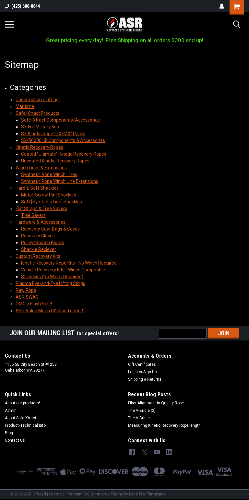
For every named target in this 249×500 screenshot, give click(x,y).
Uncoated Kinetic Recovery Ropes (55, 160)
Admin (11, 410)
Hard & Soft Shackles (37, 188)
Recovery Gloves (38, 235)
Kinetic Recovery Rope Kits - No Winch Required (69, 263)
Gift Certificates (142, 364)
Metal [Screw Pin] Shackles (48, 194)
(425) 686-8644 (22, 6)
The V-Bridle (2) (142, 410)
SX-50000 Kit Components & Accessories (63, 140)
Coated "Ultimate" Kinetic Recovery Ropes (63, 154)
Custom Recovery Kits (38, 256)
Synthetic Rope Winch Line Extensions (59, 181)
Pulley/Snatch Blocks (42, 242)
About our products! (22, 403)
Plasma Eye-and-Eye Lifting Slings (50, 283)
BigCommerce (97, 493)
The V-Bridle (139, 418)
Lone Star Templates (147, 493)
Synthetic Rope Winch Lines (49, 174)
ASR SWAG (27, 297)
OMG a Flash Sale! (34, 303)
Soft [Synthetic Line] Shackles (51, 201)
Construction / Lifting (37, 99)
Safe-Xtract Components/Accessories (60, 120)
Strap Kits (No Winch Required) (52, 276)
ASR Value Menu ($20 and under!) (50, 310)
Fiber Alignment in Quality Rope (156, 403)
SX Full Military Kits (40, 126)
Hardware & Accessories (40, 222)
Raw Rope (26, 290)
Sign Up (150, 372)
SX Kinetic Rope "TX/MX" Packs (53, 133)
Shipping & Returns (144, 379)
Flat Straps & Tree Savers (41, 208)
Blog (9, 433)
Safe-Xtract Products (37, 113)
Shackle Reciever (38, 249)
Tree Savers (33, 215)
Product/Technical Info (25, 425)
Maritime (25, 106)
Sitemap (56, 493)
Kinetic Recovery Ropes (39, 147)
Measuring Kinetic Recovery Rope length (164, 425)
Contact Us (15, 440)
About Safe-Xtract (20, 418)
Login (133, 372)
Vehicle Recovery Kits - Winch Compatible (63, 269)
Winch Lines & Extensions (41, 167)
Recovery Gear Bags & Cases (50, 229)
